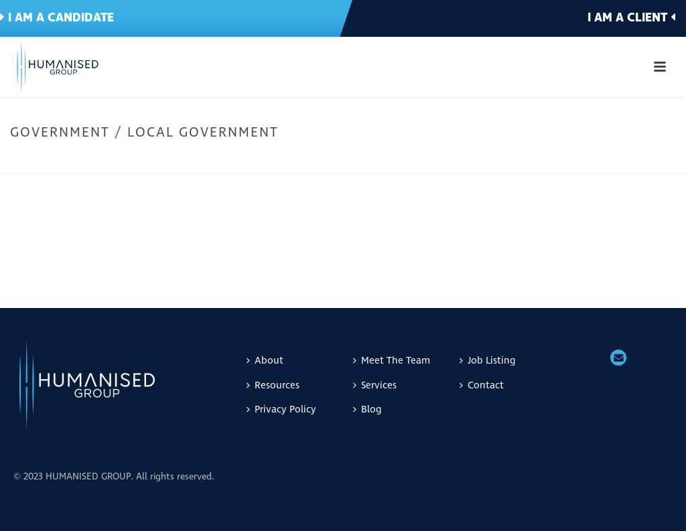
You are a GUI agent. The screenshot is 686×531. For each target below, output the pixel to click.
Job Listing (487, 361)
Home (504, 160)
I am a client (631, 17)
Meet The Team (391, 361)
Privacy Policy (281, 409)
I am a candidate (57, 17)
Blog (367, 409)
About (265, 361)
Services (375, 385)
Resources (273, 385)
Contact (482, 385)
